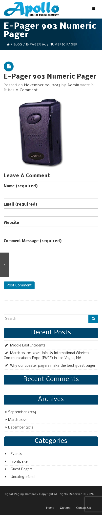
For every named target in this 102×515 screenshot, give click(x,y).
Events (16, 454)
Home (50, 508)
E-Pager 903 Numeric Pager (50, 77)
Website (11, 223)
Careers (65, 508)
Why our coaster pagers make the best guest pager (52, 366)
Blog (18, 44)
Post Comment (19, 285)
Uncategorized (23, 477)
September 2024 (22, 412)
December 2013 (20, 427)
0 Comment (27, 90)
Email (20, 205)
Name (21, 186)
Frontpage (19, 462)
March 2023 (17, 420)
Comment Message (33, 241)
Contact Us (83, 508)
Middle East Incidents (27, 345)
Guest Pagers (22, 469)
